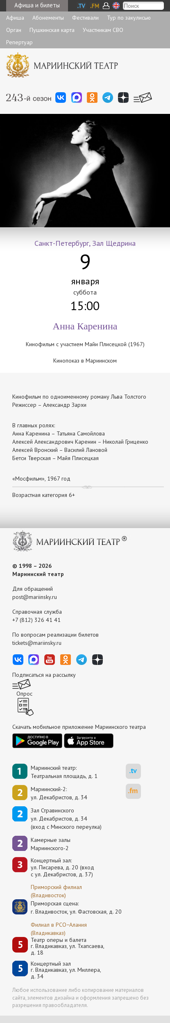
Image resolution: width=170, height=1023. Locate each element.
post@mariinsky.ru (34, 597)
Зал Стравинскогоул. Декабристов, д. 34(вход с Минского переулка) (66, 818)
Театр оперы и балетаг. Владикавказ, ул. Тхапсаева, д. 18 (67, 946)
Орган (13, 30)
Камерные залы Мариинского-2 (50, 844)
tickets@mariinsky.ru (36, 642)
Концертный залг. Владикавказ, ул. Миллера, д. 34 (66, 970)
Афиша (15, 17)
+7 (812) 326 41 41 (36, 620)
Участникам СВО (103, 30)
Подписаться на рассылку (44, 674)
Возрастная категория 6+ (43, 495)
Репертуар (19, 42)
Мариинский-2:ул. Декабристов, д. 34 (59, 793)
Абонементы (48, 17)
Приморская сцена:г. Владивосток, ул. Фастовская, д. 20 (67, 907)
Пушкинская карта (52, 30)
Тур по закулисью (129, 17)
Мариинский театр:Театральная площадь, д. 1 (64, 772)
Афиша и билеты (37, 5)
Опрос (24, 693)
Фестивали (85, 17)
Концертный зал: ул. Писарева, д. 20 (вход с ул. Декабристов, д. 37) (62, 867)
